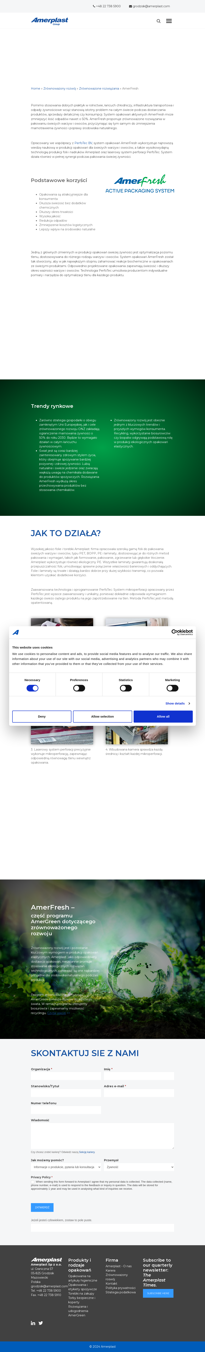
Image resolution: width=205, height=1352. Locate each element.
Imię (108, 1069)
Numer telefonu (43, 1103)
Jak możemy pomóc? (47, 1160)
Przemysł (111, 1160)
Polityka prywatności (120, 1288)
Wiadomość (40, 1120)
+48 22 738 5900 (107, 6)
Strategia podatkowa (121, 1292)
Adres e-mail (115, 1086)
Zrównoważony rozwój (59, 88)
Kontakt (111, 1283)
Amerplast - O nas (119, 1266)
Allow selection (102, 716)
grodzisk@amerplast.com (149, 6)
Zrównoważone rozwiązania (99, 88)
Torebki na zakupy (81, 1293)
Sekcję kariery (86, 1152)
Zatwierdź (42, 1207)
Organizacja (41, 1069)
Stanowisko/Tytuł (45, 1086)
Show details (175, 703)
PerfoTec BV (83, 143)
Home (35, 88)
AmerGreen (76, 1315)
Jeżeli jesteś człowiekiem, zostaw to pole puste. (61, 1220)
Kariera (110, 1270)
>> (58, 1013)
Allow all (163, 716)
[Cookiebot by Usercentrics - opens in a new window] (174, 632)
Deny (42, 716)
